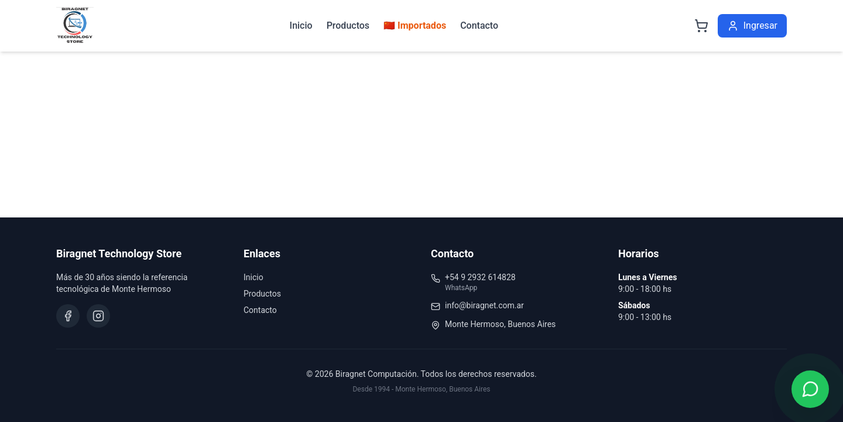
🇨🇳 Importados (414, 25)
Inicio (301, 25)
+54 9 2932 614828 (480, 277)
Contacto (479, 25)
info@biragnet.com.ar (484, 305)
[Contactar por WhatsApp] (810, 389)
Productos (348, 25)
